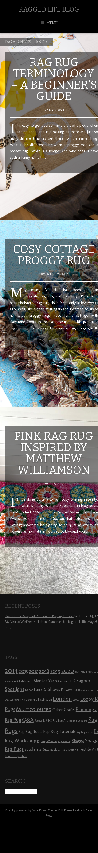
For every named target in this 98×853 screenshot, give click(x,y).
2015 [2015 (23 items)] (23, 671)
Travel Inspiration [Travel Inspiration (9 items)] (16, 756)
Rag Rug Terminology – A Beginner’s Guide (54, 79)
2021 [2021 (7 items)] (77, 672)
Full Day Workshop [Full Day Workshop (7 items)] (84, 689)
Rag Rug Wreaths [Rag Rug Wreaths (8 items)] (47, 741)
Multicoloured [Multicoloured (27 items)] (33, 708)
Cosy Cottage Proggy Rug (54, 254)
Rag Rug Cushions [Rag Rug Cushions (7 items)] (78, 720)
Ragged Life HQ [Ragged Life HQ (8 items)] (43, 720)
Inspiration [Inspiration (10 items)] (45, 700)
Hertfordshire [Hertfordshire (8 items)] (29, 699)
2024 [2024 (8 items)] (90, 672)
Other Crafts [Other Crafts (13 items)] (63, 709)
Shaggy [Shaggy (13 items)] (78, 740)
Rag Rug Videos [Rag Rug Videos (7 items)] (85, 732)
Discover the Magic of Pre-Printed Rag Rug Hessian (39, 616)
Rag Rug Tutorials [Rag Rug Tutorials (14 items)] (59, 731)
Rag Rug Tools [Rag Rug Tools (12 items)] (30, 731)
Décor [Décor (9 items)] (29, 689)
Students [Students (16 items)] (33, 749)
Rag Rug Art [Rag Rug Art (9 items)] (60, 720)
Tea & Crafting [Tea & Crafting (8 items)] (69, 749)
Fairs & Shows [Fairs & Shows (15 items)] (47, 689)
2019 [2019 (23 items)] (55, 671)
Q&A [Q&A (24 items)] (28, 719)
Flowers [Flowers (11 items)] (67, 689)
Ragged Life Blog (49, 9)
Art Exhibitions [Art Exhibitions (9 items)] (23, 681)
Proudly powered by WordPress (25, 810)
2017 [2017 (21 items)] (33, 671)
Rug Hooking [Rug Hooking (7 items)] (64, 741)
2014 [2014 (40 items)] (11, 670)
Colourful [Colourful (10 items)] (64, 681)
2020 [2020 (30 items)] (67, 671)
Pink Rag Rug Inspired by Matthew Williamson (53, 453)
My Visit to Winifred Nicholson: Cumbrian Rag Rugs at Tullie (45, 622)
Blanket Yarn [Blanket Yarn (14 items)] (45, 680)
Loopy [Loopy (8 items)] (76, 699)
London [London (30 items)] (62, 698)
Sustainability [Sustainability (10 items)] (51, 750)
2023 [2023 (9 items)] (83, 672)
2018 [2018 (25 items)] (44, 670)
